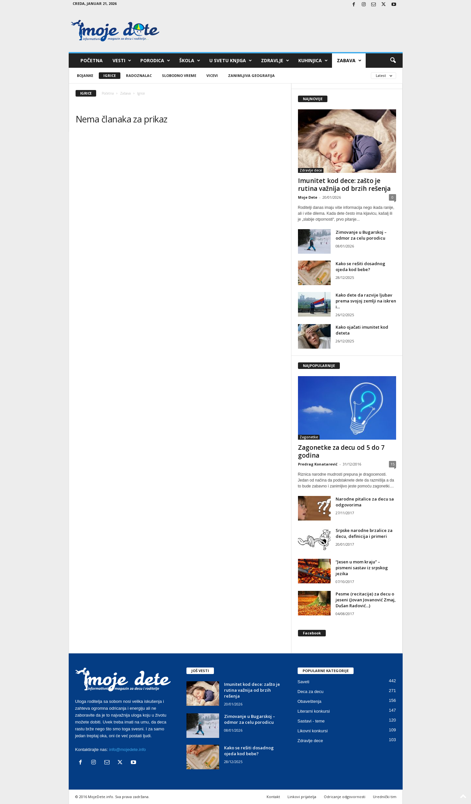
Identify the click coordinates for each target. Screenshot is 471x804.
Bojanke (85, 75)
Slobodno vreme (179, 75)
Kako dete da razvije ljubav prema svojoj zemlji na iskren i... (366, 301)
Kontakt (273, 796)
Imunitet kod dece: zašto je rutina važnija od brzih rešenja (344, 184)
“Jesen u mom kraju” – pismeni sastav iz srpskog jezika (362, 567)
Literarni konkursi (314, 711)
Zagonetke (309, 437)
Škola (189, 60)
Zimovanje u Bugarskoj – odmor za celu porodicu (361, 235)
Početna (91, 60)
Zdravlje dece (311, 170)
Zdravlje (275, 60)
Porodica (155, 60)
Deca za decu (311, 691)
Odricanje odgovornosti (344, 796)
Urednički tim (384, 796)
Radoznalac (139, 75)
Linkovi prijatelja (302, 796)
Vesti (122, 60)
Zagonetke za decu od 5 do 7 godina (341, 451)
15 (392, 464)
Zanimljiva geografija (251, 75)
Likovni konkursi (313, 730)
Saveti (303, 681)
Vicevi (212, 75)
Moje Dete (307, 197)
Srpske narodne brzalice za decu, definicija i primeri (364, 533)
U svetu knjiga (230, 60)
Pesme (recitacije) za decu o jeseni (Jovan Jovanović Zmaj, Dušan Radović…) (366, 600)
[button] (393, 60)
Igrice (109, 75)
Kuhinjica (313, 60)
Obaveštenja (310, 701)
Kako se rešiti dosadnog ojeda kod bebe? (360, 266)
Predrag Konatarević (318, 464)
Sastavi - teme (311, 721)
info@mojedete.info (127, 749)
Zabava (349, 60)
